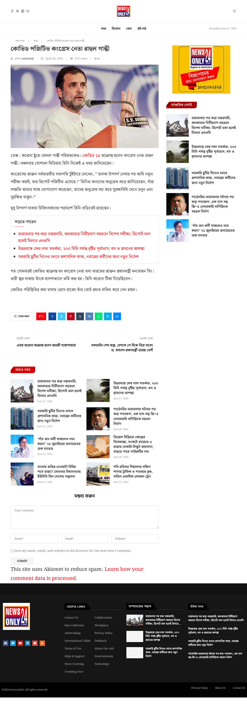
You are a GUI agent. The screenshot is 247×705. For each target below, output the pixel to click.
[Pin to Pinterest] (71, 316)
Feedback (101, 641)
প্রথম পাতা (20, 41)
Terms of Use (73, 648)
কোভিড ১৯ (90, 155)
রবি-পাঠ (141, 28)
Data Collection (74, 625)
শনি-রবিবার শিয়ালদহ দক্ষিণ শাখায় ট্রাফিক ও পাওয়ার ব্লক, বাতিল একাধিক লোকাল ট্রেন (133, 471)
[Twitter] (17, 11)
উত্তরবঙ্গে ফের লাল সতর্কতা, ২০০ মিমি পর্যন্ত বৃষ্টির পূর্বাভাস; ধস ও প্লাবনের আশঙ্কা (81, 248)
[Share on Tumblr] (80, 316)
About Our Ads (104, 648)
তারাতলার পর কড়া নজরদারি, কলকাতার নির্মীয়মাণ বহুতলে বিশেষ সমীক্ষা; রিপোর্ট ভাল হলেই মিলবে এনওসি (59, 389)
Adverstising (73, 633)
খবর (103, 28)
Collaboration (103, 617)
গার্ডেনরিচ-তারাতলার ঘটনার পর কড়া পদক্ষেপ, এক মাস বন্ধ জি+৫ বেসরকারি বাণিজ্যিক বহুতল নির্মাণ (135, 416)
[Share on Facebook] (52, 316)
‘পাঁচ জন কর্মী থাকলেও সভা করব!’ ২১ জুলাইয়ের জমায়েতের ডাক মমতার (58, 444)
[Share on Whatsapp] (98, 316)
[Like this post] (42, 316)
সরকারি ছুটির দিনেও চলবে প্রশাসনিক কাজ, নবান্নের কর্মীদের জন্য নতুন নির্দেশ (78, 256)
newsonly (28, 59)
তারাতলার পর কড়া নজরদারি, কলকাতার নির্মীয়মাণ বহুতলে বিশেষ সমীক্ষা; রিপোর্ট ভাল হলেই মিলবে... (163, 620)
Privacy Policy (104, 633)
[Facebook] (12, 11)
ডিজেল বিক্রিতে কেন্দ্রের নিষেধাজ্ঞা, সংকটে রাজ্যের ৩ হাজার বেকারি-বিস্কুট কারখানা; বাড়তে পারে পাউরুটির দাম (133, 444)
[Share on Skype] (108, 316)
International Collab (78, 641)
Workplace (101, 625)
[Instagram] (22, 11)
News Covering (74, 664)
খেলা (129, 28)
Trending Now (74, 671)
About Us (220, 688)
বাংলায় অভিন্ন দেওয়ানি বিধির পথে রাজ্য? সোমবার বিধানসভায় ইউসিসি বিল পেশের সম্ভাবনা (59, 471)
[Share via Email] (117, 316)
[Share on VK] (89, 316)
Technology (102, 664)
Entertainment (104, 656)
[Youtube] (28, 11)
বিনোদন (116, 28)
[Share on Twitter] (61, 316)
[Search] (234, 12)
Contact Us (71, 617)
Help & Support (75, 656)
